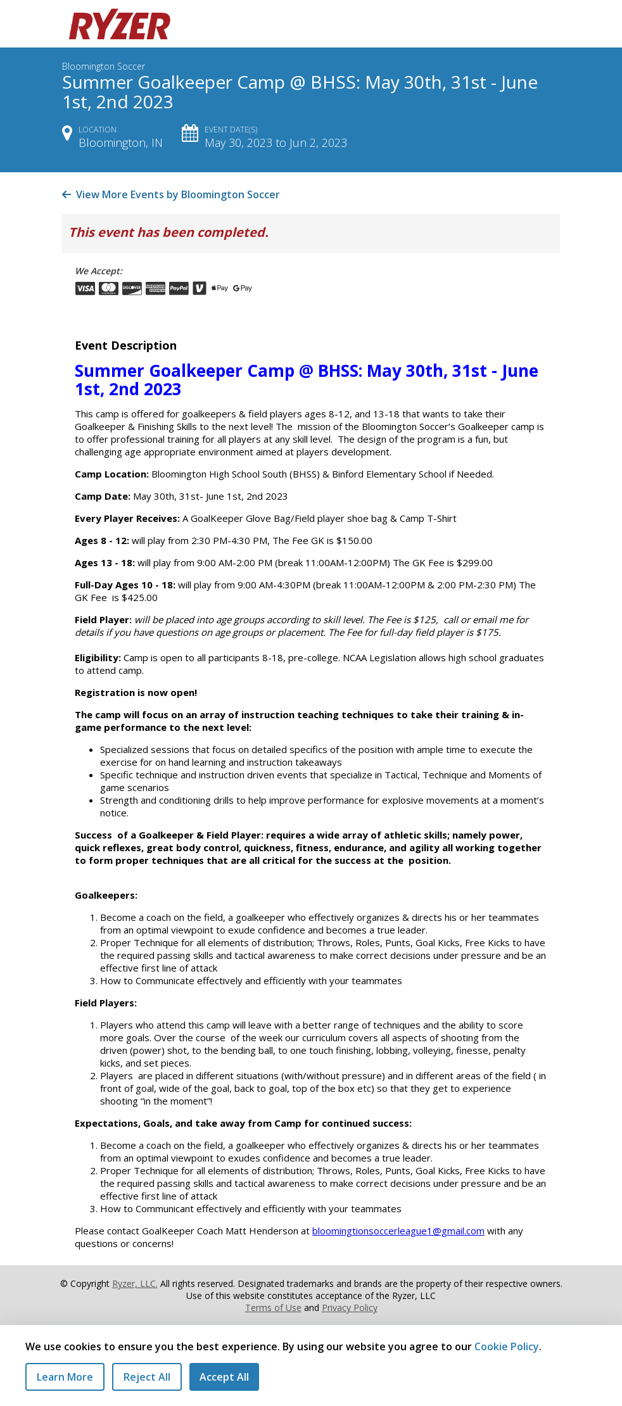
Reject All (147, 1377)
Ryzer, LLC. (135, 1283)
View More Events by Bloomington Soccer (171, 194)
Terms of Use (273, 1308)
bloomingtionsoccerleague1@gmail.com (398, 1230)
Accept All (224, 1377)
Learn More (65, 1377)
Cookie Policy (506, 1346)
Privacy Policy (350, 1308)
